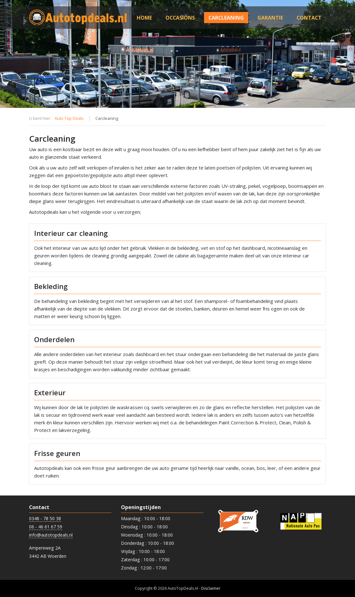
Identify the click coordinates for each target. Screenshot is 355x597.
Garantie (270, 17)
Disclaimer (210, 588)
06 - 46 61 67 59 (45, 527)
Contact (309, 17)
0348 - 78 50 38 (45, 518)
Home (144, 17)
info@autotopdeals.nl (51, 535)
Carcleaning (226, 17)
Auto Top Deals (69, 118)
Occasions (180, 17)
